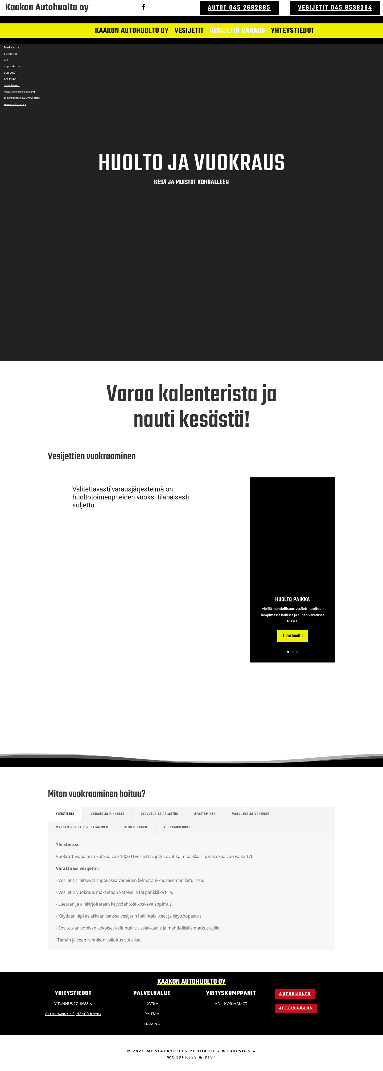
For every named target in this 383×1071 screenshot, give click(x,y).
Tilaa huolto (293, 636)
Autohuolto (295, 994)
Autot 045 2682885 (239, 8)
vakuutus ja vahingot (251, 814)
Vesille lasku (135, 827)
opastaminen (205, 814)
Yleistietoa (65, 814)
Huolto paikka (292, 599)
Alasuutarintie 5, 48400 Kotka (73, 1013)
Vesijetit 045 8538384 (335, 8)
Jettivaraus (296, 1008)
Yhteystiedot (293, 31)
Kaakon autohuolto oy (132, 31)
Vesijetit (189, 31)
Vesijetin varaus (237, 31)
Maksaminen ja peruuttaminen (82, 827)
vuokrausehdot (176, 827)
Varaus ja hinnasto (108, 814)
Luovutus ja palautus (159, 814)
